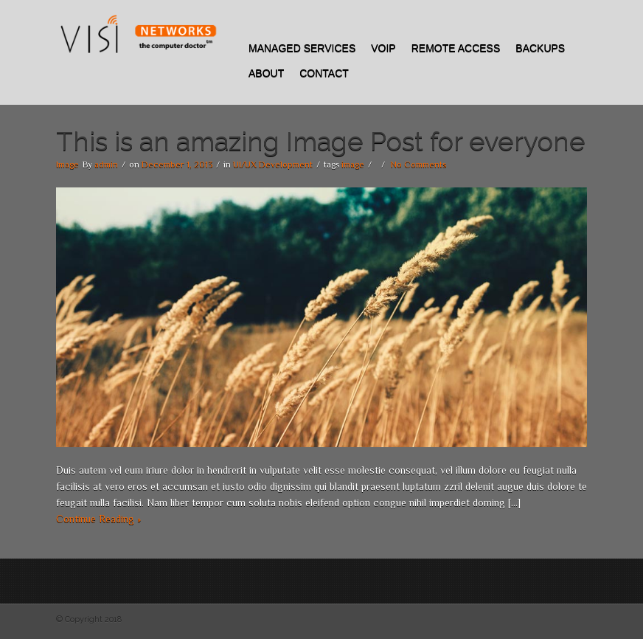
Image (67, 164)
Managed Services (301, 48)
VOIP (383, 48)
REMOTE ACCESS (456, 48)
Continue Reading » (98, 519)
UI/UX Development (273, 164)
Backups (540, 48)
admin (106, 164)
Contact (324, 73)
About (266, 73)
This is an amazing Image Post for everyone (320, 140)
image (352, 164)
